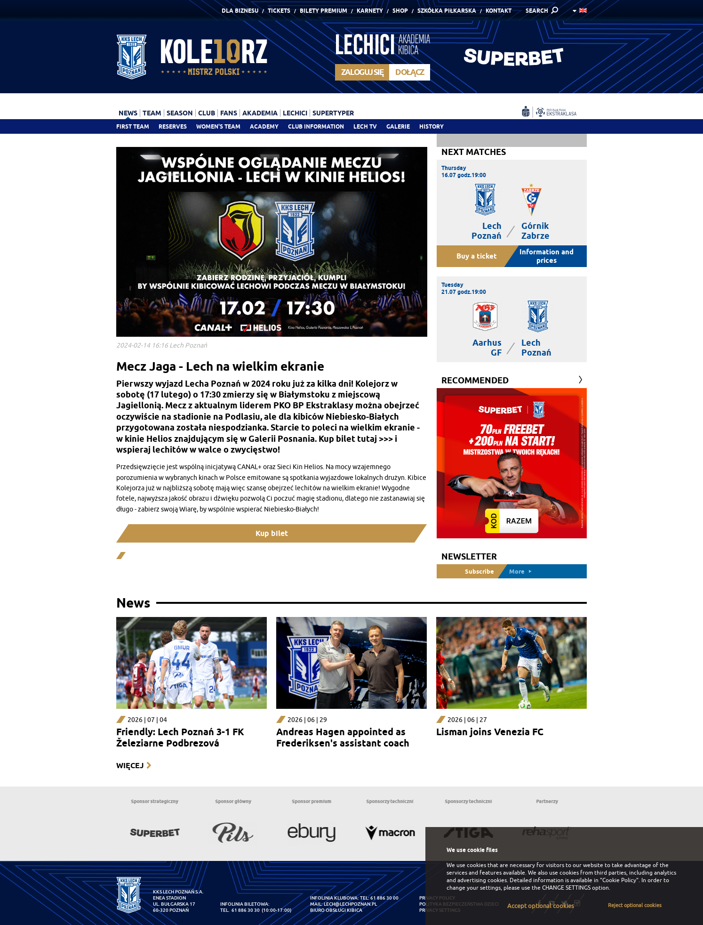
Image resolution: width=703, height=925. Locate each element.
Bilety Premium (323, 10)
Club (206, 113)
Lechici (295, 113)
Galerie (398, 126)
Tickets (279, 10)
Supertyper (333, 113)
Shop (400, 10)
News (128, 113)
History (431, 126)
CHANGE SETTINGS (566, 888)
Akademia (260, 113)
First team (132, 126)
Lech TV (365, 126)
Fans (228, 113)
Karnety (370, 10)
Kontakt (498, 10)
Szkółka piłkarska (446, 10)
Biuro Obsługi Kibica (336, 910)
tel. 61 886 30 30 (240, 910)
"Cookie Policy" (619, 880)
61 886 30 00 (384, 898)
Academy (264, 126)
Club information (316, 126)
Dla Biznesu (240, 10)
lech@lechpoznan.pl (350, 904)
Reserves (173, 126)
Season (180, 113)
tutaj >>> (375, 439)
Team (152, 113)
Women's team (218, 126)
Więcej (130, 765)
